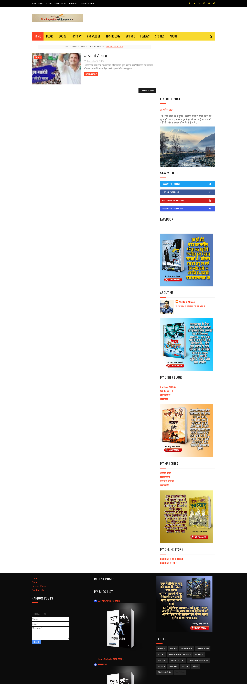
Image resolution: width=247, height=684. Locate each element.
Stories (160, 36)
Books (63, 36)
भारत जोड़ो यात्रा (92, 55)
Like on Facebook (188, 138)
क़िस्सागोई (165, 423)
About (40, 3)
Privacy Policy (60, 3)
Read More (88, 74)
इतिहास (195, 613)
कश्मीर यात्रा (166, 56)
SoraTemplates (47, 679)
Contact (49, 3)
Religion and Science (180, 601)
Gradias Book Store (171, 505)
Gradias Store (168, 509)
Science (130, 36)
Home (34, 3)
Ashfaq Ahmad (187, 248)
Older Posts (145, 90)
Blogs (49, 36)
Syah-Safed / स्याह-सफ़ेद (110, 605)
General (173, 613)
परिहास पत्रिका (167, 427)
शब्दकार (164, 345)
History (77, 36)
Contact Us (38, 536)
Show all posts (113, 46)
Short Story (178, 607)
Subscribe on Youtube (188, 147)
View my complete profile (190, 253)
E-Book (162, 595)
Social (185, 613)
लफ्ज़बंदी (164, 431)
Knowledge (94, 36)
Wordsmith (166, 337)
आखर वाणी (165, 419)
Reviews (145, 36)
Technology (113, 36)
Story (161, 601)
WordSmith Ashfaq (109, 547)
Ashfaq (72, 679)
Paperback (186, 595)
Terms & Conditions (87, 3)
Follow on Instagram (188, 155)
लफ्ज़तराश (165, 341)
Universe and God (198, 607)
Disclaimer (73, 3)
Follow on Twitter (188, 130)
